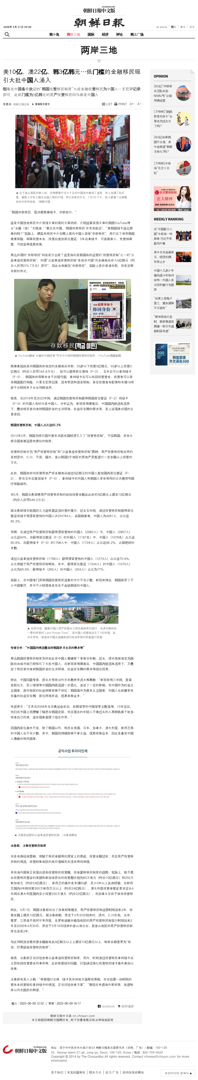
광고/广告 (112, 1072)
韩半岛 (54, 34)
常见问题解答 (76, 1072)
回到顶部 (126, 1006)
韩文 (173, 27)
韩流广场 (137, 34)
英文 (182, 27)
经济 (105, 34)
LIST (107, 104)
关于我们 (57, 1072)
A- (139, 104)
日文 (192, 27)
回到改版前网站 (133, 1072)
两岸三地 (73, 34)
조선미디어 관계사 (177, 1073)
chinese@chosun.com (160, 1056)
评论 (119, 34)
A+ (132, 104)
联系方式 (95, 1072)
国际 (91, 34)
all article (161, 27)
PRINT (120, 104)
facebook (106, 1006)
